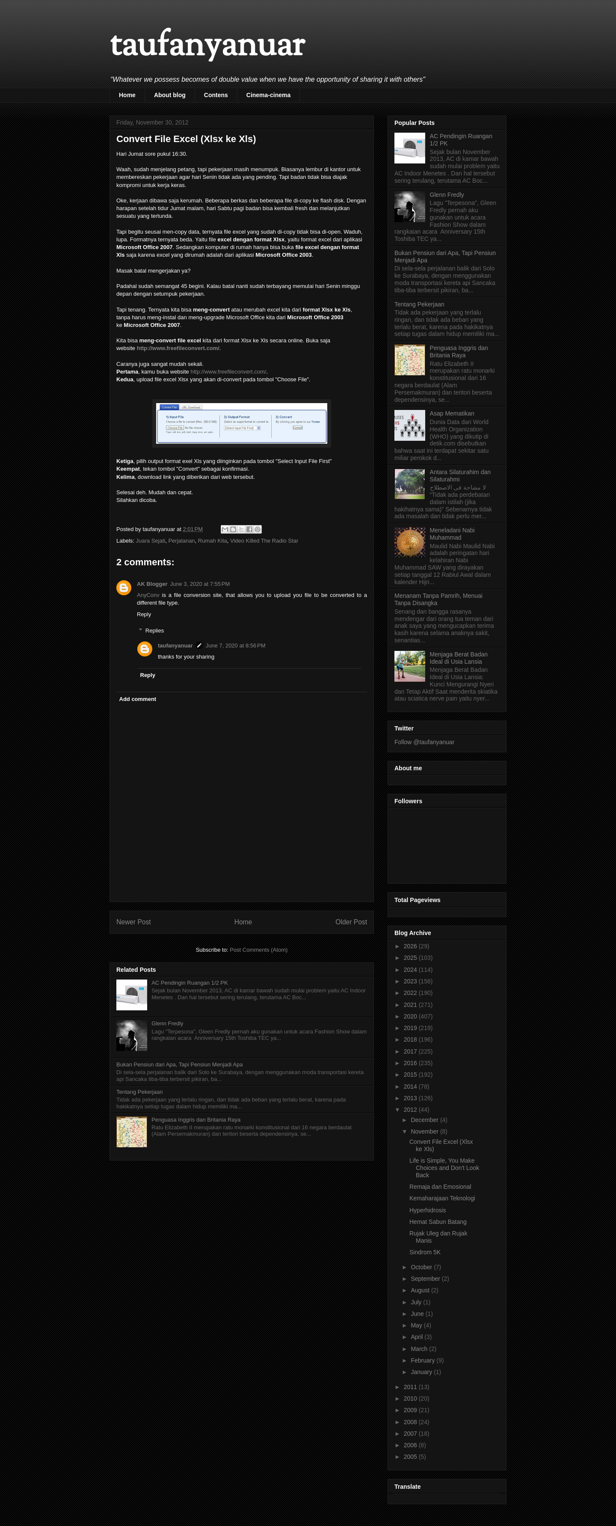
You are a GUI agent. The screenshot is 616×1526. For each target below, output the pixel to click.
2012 (411, 1109)
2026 (411, 946)
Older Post (351, 922)
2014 (411, 1086)
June (418, 1313)
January (422, 1372)
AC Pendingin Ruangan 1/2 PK (189, 983)
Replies (154, 630)
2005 (411, 1456)
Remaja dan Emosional (440, 1186)
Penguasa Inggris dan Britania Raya (195, 1119)
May (417, 1325)
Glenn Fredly (167, 1023)
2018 (411, 1039)
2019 (411, 1027)
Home (127, 95)
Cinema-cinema (268, 95)
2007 (411, 1433)
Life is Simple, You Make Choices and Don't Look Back (444, 1168)
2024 (411, 969)
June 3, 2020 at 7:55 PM (200, 584)
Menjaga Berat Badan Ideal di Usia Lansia (459, 658)
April (417, 1336)
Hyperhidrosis (427, 1210)
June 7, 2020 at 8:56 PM (236, 645)
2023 (411, 981)
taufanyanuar (207, 46)
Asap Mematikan (452, 413)
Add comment (138, 699)
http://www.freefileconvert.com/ (178, 348)
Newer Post (133, 922)
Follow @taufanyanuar (424, 742)
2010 (411, 1398)
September (426, 1278)
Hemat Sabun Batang (438, 1221)
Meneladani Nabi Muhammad (452, 534)
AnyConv (148, 595)
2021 (411, 1004)
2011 (411, 1386)
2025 (411, 957)
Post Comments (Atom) (258, 950)
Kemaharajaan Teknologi (442, 1198)
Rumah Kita (212, 540)
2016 (411, 1063)
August (421, 1290)
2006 (411, 1445)
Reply (144, 614)
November (425, 1131)
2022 (411, 992)
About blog (170, 95)
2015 (411, 1074)
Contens (216, 95)
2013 (411, 1098)
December (425, 1119)
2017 (411, 1051)
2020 (411, 1016)
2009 (411, 1410)
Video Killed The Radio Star (264, 540)
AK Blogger (152, 584)
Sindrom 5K (425, 1252)
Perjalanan (181, 540)
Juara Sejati (151, 540)
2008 (411, 1422)
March (420, 1348)
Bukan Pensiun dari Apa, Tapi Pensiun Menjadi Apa (179, 1064)
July (417, 1302)
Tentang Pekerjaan (139, 1092)
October (422, 1267)
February (423, 1360)
